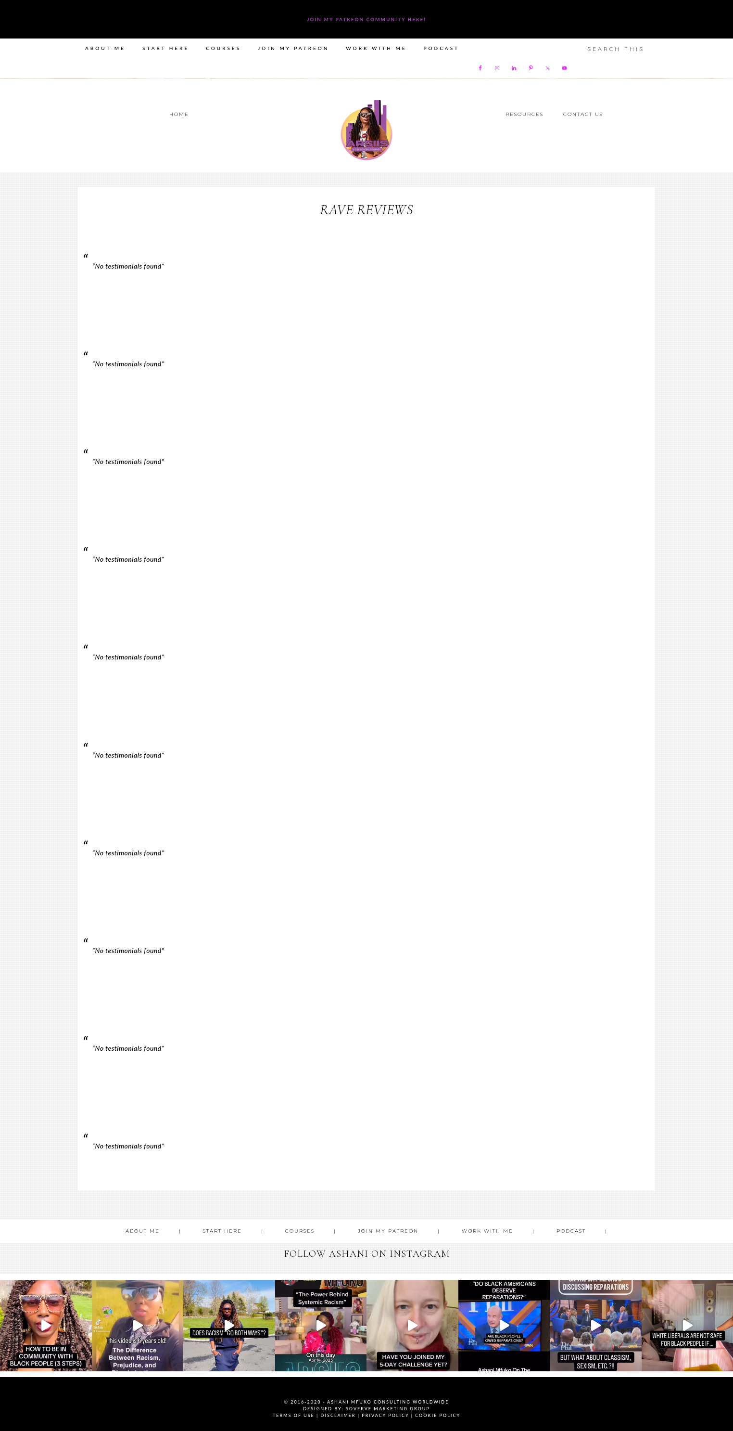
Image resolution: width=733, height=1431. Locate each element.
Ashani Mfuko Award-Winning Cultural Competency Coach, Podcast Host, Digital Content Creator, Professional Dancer (366, 130)
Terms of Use (294, 1415)
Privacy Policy (385, 1415)
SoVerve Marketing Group (388, 1408)
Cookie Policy (437, 1415)
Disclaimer (338, 1415)
